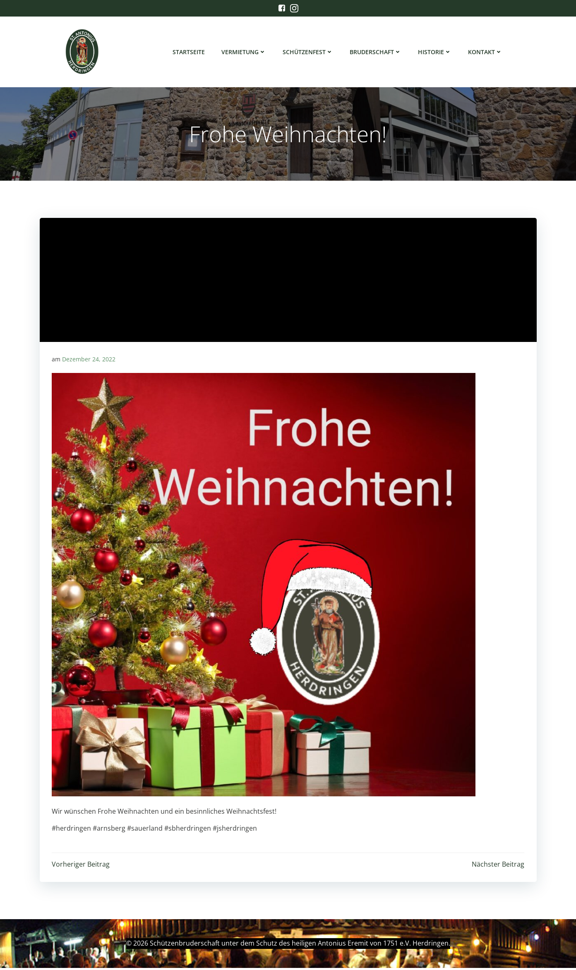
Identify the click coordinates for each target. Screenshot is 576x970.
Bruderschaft (376, 52)
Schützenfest (308, 52)
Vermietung (244, 52)
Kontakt (485, 52)
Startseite (189, 52)
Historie (435, 52)
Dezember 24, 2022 (88, 361)
